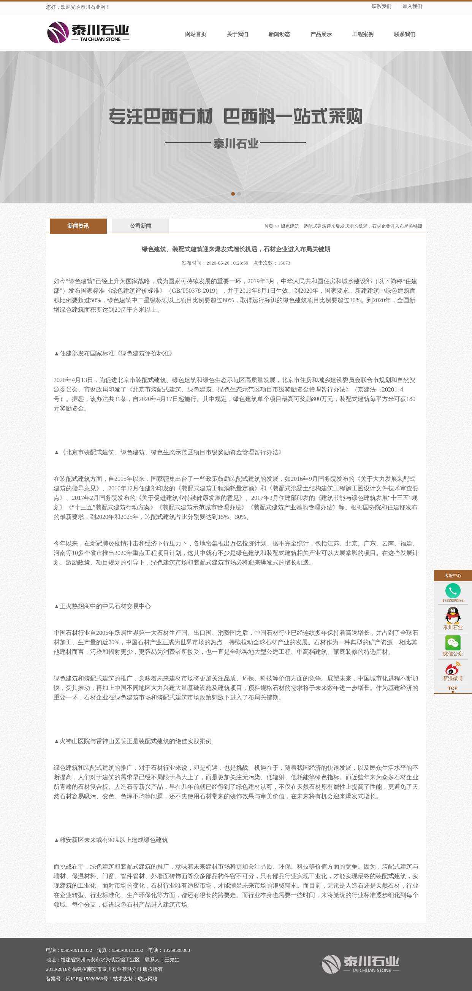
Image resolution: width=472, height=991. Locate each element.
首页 (268, 226)
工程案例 (363, 34)
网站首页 (195, 34)
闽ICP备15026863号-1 (89, 978)
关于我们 (237, 34)
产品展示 (321, 34)
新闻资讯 (78, 226)
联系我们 (381, 6)
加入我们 (412, 6)
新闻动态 (279, 34)
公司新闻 (140, 226)
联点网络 (148, 978)
